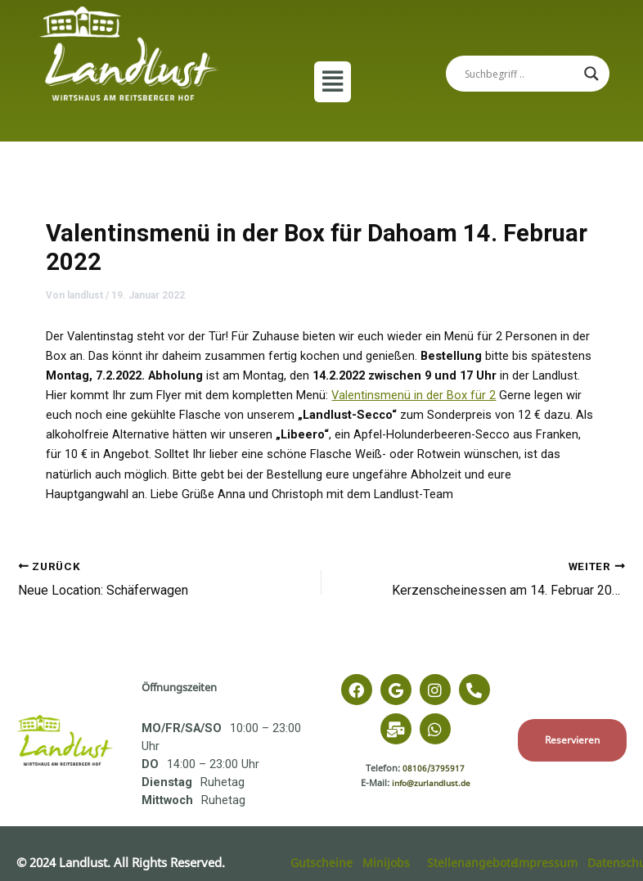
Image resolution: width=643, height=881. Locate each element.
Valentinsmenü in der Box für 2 (413, 395)
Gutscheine (321, 862)
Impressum (547, 862)
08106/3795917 (433, 768)
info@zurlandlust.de (431, 782)
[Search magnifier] (591, 73)
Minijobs (386, 862)
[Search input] (520, 73)
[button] (332, 81)
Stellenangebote (472, 862)
